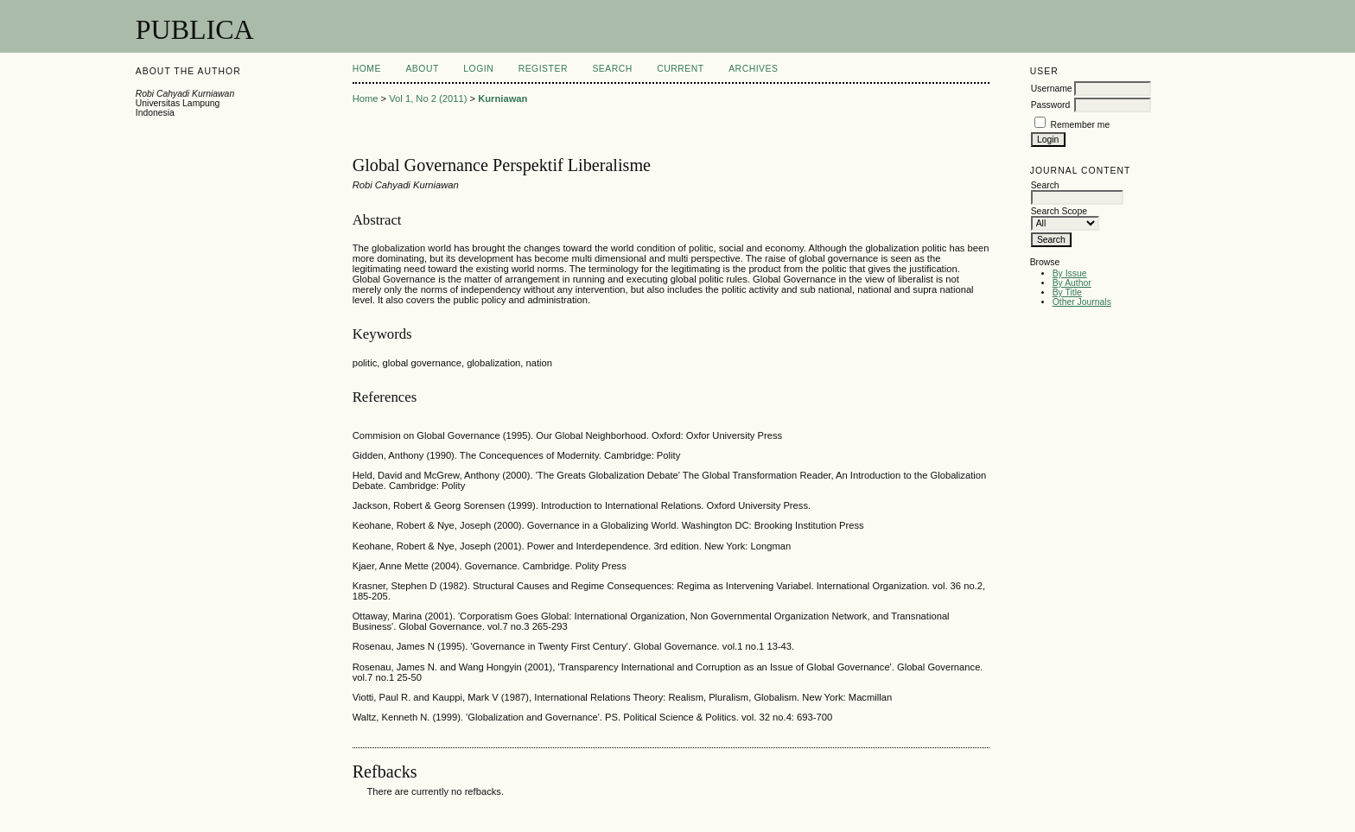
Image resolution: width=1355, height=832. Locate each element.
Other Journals (1082, 302)
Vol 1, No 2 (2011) (428, 98)
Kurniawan (502, 98)
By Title (1067, 292)
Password (1051, 105)
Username (1051, 88)
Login (478, 68)
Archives (753, 68)
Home (367, 68)
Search (612, 68)
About (421, 68)
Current (680, 68)
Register (543, 68)
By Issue (1070, 273)
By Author (1072, 283)
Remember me (1080, 125)
